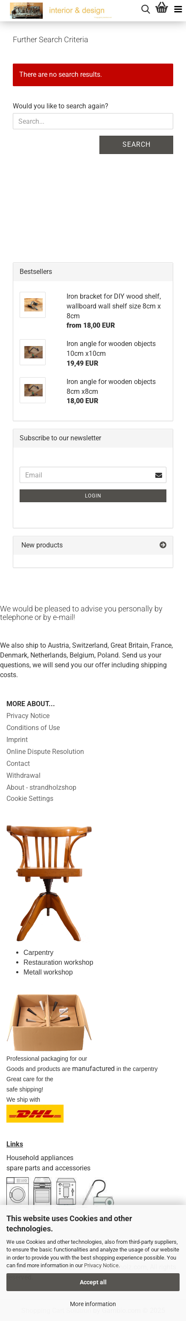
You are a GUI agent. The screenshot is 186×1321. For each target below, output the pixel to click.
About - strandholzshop (41, 787)
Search (136, 144)
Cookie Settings (29, 798)
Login (93, 496)
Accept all (93, 1282)
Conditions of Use (33, 728)
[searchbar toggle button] (145, 8)
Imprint (17, 740)
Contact (18, 763)
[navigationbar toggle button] (178, 8)
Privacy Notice (101, 1265)
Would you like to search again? (60, 106)
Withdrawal (23, 775)
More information (93, 1304)
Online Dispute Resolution (45, 752)
